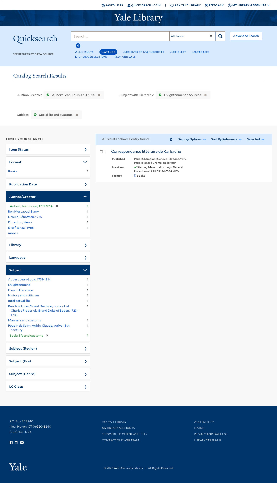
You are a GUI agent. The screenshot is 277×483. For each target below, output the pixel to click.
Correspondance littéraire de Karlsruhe (146, 151)
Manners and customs (24, 320)
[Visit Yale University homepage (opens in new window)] (18, 465)
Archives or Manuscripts (143, 52)
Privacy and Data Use (210, 434)
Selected (253, 139)
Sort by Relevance (224, 139)
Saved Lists (112, 5)
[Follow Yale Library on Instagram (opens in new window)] (16, 442)
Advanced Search (246, 36)
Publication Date (23, 184)
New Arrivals (125, 56)
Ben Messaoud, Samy (23, 211)
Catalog (108, 52)
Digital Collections (91, 56)
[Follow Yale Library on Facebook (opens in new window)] (11, 442)
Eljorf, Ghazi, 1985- (21, 227)
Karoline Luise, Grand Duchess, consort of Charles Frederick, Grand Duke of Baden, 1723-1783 (43, 310)
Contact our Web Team (120, 440)
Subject (15, 270)
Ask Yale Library (185, 5)
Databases (200, 52)
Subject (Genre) (22, 373)
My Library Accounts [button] (247, 5)
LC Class (16, 386)
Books (12, 171)
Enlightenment (19, 285)
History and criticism (23, 295)
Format (15, 161)
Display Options (190, 139)
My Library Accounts (118, 428)
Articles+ (178, 52)
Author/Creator (22, 196)
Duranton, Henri (20, 222)
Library (15, 244)
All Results (84, 52)
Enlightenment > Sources (179, 95)
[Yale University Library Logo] (138, 18)
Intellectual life (19, 301)
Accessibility (204, 421)
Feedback (214, 5)
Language (17, 257)
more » (13, 233)
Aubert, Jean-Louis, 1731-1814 (69, 95)
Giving (199, 428)
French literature (20, 290)
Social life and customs (52, 115)
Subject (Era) (20, 361)
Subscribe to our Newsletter (124, 434)
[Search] (120, 36)
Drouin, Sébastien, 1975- (25, 217)
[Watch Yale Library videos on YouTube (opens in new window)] (22, 442)
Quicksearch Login (144, 5)
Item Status (19, 149)
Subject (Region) (23, 348)
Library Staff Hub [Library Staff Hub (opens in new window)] (207, 440)
